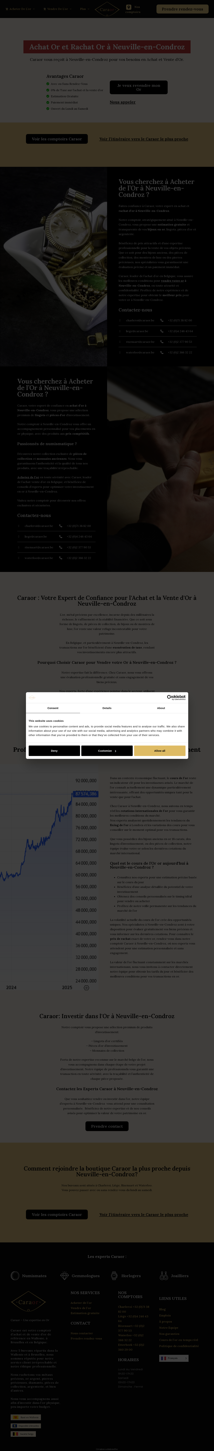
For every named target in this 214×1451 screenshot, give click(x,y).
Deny (54, 750)
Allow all (159, 750)
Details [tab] (107, 707)
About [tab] (161, 707)
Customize (107, 750)
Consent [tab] (52, 707)
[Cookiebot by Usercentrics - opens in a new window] (170, 697)
